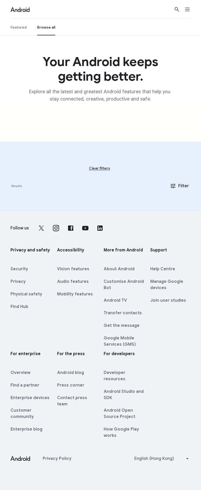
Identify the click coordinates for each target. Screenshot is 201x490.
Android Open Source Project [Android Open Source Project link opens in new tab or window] (119, 413)
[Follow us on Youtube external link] (85, 228)
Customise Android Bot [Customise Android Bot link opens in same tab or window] (124, 284)
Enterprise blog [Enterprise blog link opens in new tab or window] (26, 429)
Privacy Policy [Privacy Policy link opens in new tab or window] (57, 458)
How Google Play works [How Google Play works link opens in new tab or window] (121, 432)
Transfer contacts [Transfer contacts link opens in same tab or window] (123, 313)
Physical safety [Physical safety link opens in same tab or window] (26, 294)
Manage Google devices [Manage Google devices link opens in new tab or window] (166, 284)
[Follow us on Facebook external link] (70, 228)
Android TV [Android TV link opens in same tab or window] (115, 300)
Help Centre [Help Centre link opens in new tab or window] (162, 269)
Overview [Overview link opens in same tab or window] (20, 372)
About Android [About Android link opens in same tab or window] (119, 269)
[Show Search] (177, 9)
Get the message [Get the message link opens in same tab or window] (121, 325)
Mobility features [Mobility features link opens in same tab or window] (75, 294)
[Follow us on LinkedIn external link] (100, 228)
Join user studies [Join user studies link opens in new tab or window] (168, 300)
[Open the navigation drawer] (190, 9)
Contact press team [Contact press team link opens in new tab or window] (72, 401)
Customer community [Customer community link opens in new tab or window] (22, 413)
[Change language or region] (162, 458)
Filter (179, 186)
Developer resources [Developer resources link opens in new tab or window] (114, 376)
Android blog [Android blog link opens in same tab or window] (70, 372)
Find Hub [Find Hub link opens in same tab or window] (19, 306)
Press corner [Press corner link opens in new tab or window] (70, 385)
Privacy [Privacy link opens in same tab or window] (18, 281)
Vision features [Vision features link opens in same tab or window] (73, 269)
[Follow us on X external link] (41, 228)
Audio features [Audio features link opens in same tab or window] (73, 281)
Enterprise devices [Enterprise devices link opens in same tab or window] (29, 397)
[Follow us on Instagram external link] (56, 228)
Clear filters (99, 168)
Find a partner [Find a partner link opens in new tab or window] (24, 385)
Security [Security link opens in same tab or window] (19, 269)
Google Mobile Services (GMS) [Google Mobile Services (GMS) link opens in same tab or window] (120, 341)
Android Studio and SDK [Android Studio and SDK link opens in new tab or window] (124, 394)
